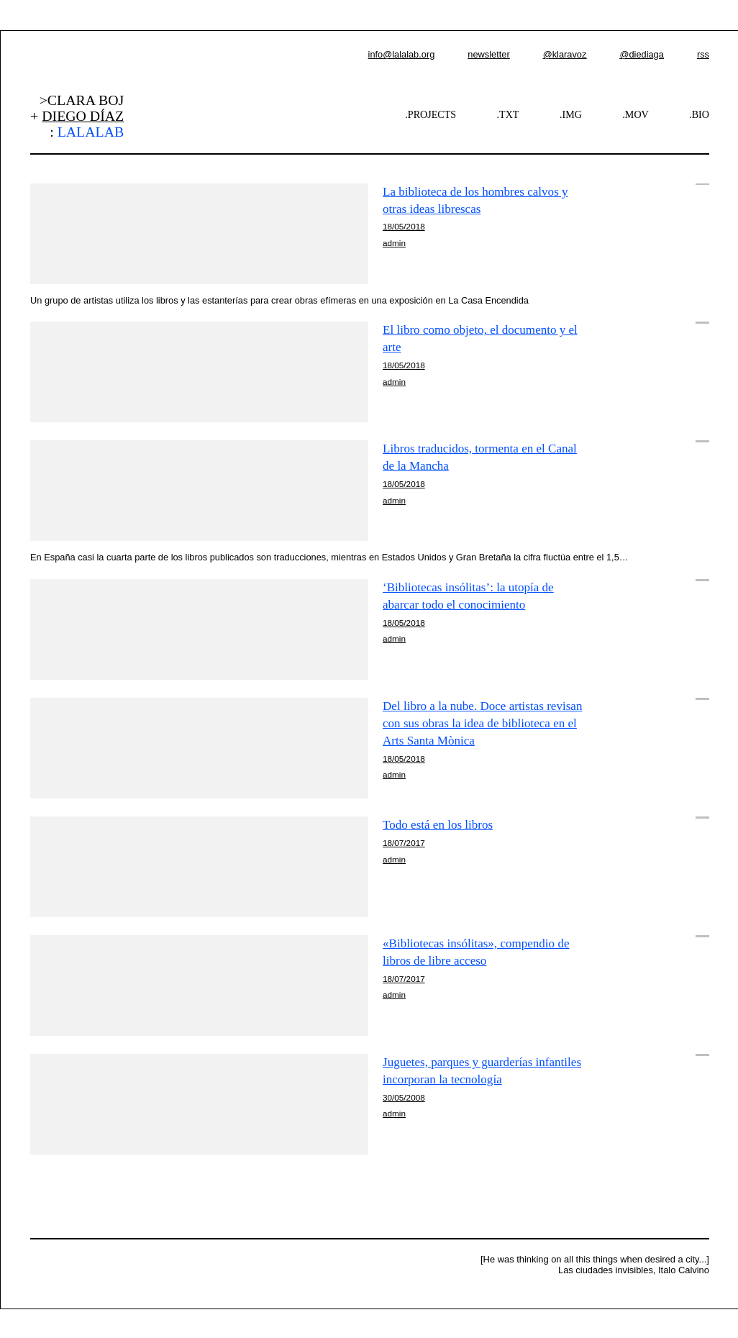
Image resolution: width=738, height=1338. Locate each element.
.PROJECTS (430, 114)
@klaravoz (565, 54)
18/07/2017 (404, 842)
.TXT (508, 114)
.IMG (571, 114)
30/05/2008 (404, 1097)
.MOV (635, 114)
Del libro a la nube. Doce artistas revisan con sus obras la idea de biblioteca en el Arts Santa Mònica (482, 723)
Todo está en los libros (438, 825)
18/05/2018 (404, 226)
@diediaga (641, 54)
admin (394, 242)
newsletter (488, 54)
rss (703, 54)
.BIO (699, 114)
